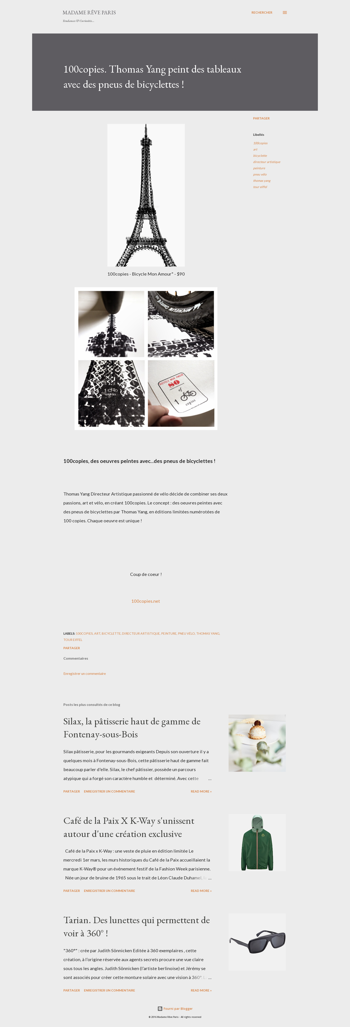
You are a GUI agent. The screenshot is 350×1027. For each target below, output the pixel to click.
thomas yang (261, 180)
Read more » (201, 791)
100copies (260, 143)
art (255, 149)
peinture (259, 168)
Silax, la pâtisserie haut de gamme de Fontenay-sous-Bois (131, 727)
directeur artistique (266, 162)
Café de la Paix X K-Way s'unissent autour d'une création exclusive (128, 827)
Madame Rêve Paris (89, 12)
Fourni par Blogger (175, 1008)
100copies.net (145, 601)
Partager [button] (261, 118)
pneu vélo (260, 174)
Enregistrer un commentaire (84, 673)
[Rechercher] (262, 12)
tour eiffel (260, 187)
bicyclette (260, 155)
